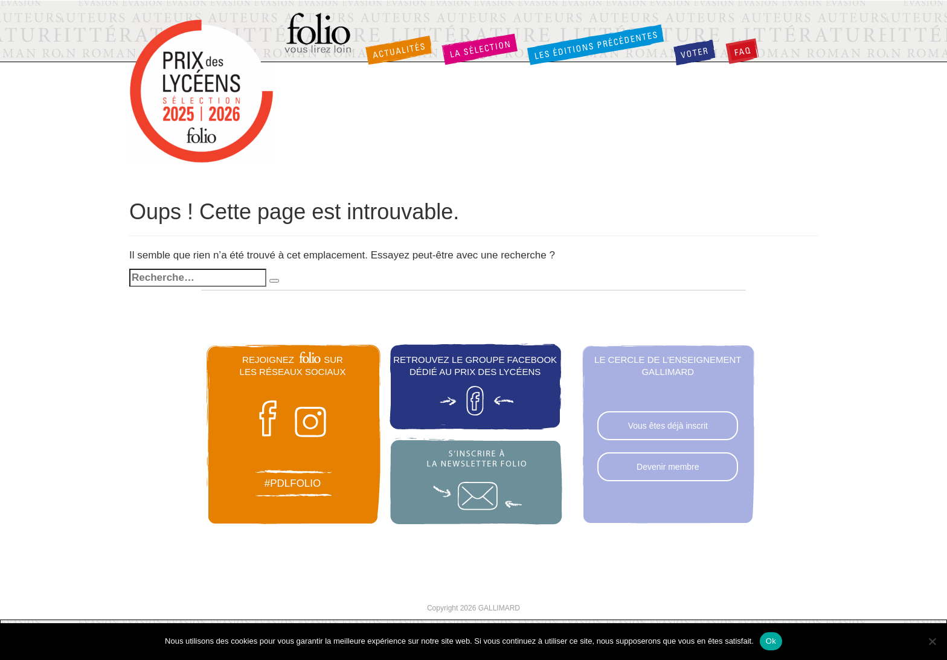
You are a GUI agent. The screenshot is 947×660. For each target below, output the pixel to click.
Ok (771, 641)
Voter (694, 52)
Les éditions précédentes (595, 44)
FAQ (742, 51)
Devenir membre (668, 467)
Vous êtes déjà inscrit (668, 426)
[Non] (932, 641)
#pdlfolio (293, 483)
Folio (318, 34)
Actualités (398, 50)
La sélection (479, 49)
